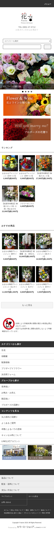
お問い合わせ (6, 502)
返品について (45, 510)
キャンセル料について (11, 435)
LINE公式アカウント (10, 441)
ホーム (6, 510)
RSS (43, 513)
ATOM (48, 513)
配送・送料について (32, 510)
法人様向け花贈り (9, 417)
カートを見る (33, 496)
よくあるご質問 (8, 423)
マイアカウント (7, 496)
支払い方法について (17, 510)
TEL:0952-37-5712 (27, 27)
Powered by (27, 527)
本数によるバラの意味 (11, 429)
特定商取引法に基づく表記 (12, 513)
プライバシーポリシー (31, 513)
